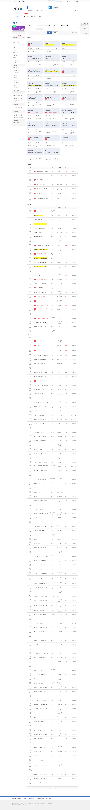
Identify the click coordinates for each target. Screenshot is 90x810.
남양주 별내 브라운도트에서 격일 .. (41, 556)
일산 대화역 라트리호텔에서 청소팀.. (41, 292)
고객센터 (71, 1)
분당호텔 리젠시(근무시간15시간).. (41, 782)
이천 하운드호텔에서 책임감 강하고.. (41, 402)
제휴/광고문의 (48, 798)
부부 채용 (15, 114)
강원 (14, 97)
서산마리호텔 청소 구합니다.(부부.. (41, 587)
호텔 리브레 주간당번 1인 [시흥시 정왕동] (39, 44)
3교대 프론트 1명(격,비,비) (39, 610)
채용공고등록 (85, 23)
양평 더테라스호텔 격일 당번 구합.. (41, 774)
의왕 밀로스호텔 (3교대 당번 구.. (40, 432)
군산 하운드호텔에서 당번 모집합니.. (41, 765)
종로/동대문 (15, 45)
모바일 (58, 1)
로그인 (49, 1)
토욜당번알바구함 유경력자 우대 (40, 415)
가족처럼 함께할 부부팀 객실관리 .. (41, 283)
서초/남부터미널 (16, 60)
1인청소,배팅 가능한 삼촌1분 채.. (40, 445)
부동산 (39, 16)
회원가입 (53, 1)
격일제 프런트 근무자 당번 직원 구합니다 (70, 112)
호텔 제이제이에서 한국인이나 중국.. (41, 504)
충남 (19, 97)
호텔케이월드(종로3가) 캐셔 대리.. (40, 547)
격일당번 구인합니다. (38, 449)
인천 (21, 95)
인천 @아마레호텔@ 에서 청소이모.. (41, 262)
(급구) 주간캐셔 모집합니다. (39, 760)
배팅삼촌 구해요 (51, 139)
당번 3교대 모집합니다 (49, 44)
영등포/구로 (15, 57)
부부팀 (30, 10)
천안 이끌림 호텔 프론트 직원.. (42, 188)
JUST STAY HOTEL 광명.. (39, 393)
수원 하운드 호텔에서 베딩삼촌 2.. (40, 734)
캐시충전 (84, 31)
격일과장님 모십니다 (49, 58)
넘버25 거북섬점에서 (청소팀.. (42, 340)
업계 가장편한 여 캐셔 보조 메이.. (40, 475)
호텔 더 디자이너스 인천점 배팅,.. (40, 406)
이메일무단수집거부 (40, 798)
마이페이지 (85, 28)
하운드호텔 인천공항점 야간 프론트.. (41, 600)
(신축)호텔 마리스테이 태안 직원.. (40, 526)
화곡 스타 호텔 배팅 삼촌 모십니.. (40, 657)
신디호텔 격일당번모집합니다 (39, 423)
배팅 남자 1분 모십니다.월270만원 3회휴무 (56, 98)
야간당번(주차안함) (37, 648)
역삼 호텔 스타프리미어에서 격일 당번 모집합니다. (55, 71)
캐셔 (42, 10)
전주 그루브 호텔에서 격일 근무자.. (41, 578)
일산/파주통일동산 (16, 67)
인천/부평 (15, 77)
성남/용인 (15, 75)
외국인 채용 (20, 114)
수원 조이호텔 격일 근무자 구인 (40, 678)
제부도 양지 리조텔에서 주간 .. (42, 198)
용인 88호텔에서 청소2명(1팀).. (40, 389)
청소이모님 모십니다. (38, 618)
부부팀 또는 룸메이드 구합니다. (40, 410)
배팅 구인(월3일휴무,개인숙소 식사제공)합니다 (37, 152)
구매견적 (33, 16)
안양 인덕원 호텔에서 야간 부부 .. (40, 275)
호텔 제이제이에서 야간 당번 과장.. (41, 368)
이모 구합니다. (37, 496)
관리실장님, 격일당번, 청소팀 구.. (40, 534)
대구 (14, 100)
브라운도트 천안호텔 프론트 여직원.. (41, 713)
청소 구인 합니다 (40, 193)
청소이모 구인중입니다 (38, 751)
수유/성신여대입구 (16, 40)
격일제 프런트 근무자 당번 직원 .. (40, 322)
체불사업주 (85, 33)
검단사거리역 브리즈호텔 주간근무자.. (41, 743)
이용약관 (24, 798)
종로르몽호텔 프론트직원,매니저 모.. (41, 614)
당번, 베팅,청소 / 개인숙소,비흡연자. (71, 71)
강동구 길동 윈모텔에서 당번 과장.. (41, 674)
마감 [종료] (36, 636)
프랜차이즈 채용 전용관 (17, 115)
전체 (14, 95)
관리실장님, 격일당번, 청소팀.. (43, 318)
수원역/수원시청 (16, 87)
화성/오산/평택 (16, 90)
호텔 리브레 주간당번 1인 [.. (42, 211)
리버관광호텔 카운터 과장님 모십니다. (69, 139)
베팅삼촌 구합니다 (37, 543)
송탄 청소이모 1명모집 (38, 623)
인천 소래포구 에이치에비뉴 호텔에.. (41, 573)
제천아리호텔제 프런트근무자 (39, 483)
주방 (21, 108)
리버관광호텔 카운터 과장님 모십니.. (41, 355)
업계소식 (26, 16)
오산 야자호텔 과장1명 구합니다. (34, 71)
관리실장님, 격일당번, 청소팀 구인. (54, 112)
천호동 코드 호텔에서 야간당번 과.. (41, 427)
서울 (17, 95)
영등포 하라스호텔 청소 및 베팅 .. (40, 770)
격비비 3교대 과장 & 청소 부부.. (40, 266)
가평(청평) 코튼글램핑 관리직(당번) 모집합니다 (37, 58)
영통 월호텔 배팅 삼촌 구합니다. (68, 44)
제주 (17, 101)
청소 (46, 10)
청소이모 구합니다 (37, 755)
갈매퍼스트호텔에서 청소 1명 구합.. (41, 683)
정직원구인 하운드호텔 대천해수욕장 (41, 513)
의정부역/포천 (16, 70)
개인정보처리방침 (31, 798)
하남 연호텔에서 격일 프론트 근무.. (41, 778)
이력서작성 (85, 25)
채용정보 (19, 16)
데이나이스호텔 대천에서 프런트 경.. (41, 560)
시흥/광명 (15, 85)
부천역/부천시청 (16, 80)
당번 (38, 10)
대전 (17, 97)
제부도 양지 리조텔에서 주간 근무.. (41, 653)
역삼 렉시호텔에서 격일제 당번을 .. (41, 385)
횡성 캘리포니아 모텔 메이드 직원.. (41, 605)
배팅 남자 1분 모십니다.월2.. (42, 279)
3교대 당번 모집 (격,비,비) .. (39, 569)
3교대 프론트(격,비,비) (38, 717)
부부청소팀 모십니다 (38, 313)
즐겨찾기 (76, 1)
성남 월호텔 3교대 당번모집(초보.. (40, 700)
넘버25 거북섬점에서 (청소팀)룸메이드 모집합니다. (40, 139)
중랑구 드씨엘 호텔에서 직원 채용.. (41, 704)
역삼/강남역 (15, 52)
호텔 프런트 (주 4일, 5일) (39, 670)
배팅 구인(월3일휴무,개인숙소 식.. (40, 359)
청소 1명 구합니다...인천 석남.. (40, 436)
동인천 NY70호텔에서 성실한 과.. (40, 725)
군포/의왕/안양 (16, 82)
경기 (19, 95)
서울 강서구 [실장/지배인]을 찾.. (40, 530)
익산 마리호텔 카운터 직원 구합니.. (41, 453)
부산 (14, 98)
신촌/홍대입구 (16, 47)
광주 (17, 100)
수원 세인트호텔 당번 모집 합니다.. (41, 631)
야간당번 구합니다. (37, 517)
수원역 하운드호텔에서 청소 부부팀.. (41, 687)
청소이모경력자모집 (38, 219)
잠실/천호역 (15, 50)
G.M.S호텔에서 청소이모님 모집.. (40, 258)
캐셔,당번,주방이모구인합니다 (40, 479)
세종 (14, 101)
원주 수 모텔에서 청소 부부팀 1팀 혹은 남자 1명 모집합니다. (73, 125)
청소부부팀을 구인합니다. (39, 522)
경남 (19, 98)
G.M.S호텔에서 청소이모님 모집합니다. (36, 85)
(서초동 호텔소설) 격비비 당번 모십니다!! (72, 98)
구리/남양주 (15, 72)
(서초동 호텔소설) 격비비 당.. (42, 305)
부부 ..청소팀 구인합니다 (39, 738)
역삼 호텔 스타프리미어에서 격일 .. (41, 249)
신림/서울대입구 (16, 55)
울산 (17, 98)
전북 (21, 100)
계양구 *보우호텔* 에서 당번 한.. (40, 462)
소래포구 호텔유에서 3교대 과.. (43, 171)
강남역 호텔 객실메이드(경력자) (40, 492)
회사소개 (14, 798)
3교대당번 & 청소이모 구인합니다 (40, 372)
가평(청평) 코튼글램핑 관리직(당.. (40, 228)
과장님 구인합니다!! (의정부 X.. (40, 457)
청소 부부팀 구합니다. (66, 58)
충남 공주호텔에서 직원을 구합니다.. (41, 440)
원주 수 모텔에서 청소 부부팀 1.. (40, 336)
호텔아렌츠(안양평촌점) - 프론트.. (40, 500)
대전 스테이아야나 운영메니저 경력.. (41, 596)
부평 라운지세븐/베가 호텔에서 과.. (41, 708)
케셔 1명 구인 (36, 661)
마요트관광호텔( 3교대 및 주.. (42, 184)
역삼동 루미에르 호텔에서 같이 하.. (41, 470)
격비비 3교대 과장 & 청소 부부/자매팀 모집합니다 (71, 85)
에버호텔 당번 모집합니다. (39, 666)
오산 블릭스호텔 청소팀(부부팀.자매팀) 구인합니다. (40, 112)
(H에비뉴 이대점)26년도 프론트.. (40, 552)
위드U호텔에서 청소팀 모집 (39, 487)
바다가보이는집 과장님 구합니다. (40, 376)
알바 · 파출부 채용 (16, 35)
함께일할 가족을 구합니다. (39, 539)
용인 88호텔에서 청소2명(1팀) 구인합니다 (53, 152)
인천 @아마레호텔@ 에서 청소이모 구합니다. (53, 85)
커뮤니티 (62, 1)
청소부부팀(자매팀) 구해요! (39, 730)
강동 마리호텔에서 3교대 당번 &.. (40, 691)
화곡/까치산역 (16, 62)
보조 (19, 107)
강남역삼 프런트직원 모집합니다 (40, 398)
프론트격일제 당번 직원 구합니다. (40, 363)
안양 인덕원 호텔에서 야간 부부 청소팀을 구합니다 (38, 98)
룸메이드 (15, 108)
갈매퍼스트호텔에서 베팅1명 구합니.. (41, 583)
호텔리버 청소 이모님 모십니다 (34, 125)
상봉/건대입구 (16, 42)
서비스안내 (67, 1)
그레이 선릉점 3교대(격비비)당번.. (40, 747)
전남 (19, 100)
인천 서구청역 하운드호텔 (39, 591)
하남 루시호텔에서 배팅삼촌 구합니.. (41, 640)
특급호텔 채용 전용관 (19, 117)
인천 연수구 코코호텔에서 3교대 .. (40, 564)
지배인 (19, 108)
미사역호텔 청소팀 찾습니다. (39, 509)
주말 (34, 10)
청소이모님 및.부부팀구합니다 (51, 125)
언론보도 (19, 798)
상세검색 (56, 7)
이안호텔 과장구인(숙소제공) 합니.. (41, 270)
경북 (21, 98)
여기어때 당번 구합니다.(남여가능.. (41, 627)
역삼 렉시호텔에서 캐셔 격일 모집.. (41, 695)
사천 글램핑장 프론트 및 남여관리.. (41, 644)
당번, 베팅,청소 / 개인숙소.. (42, 253)
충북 (21, 97)
